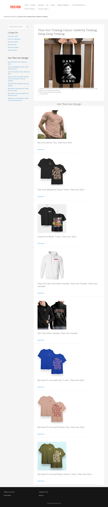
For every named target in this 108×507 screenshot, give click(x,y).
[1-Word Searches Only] (17, 26)
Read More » (41, 149)
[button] (63, 5)
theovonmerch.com (56, 503)
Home (5, 16)
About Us (41, 495)
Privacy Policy (7, 495)
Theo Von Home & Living (13, 16)
